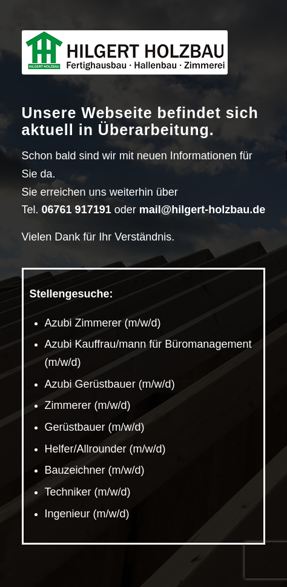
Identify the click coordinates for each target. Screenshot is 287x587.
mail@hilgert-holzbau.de (202, 210)
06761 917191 (76, 210)
